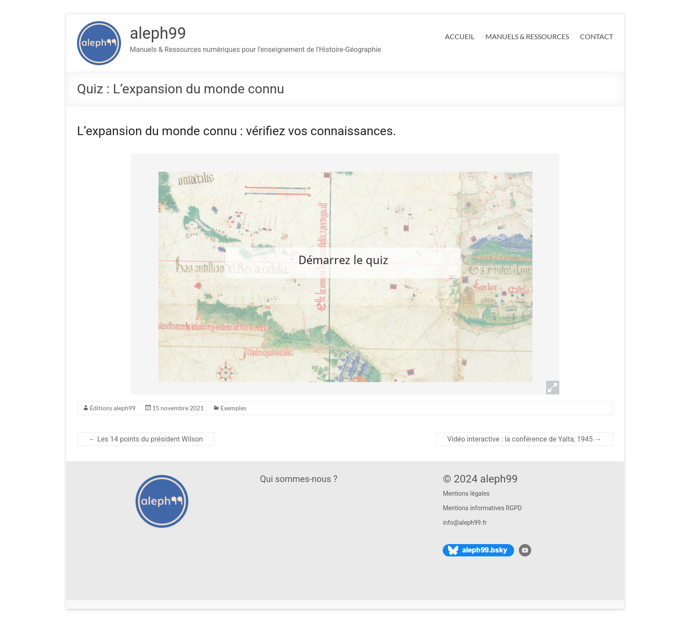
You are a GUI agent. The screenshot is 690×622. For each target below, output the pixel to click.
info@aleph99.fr (465, 522)
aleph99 (158, 33)
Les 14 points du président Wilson (145, 439)
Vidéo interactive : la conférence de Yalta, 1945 (524, 439)
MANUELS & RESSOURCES (527, 36)
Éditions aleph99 (113, 408)
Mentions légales (466, 493)
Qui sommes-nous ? (299, 479)
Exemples (233, 408)
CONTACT (596, 36)
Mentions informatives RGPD (482, 508)
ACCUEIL (459, 36)
